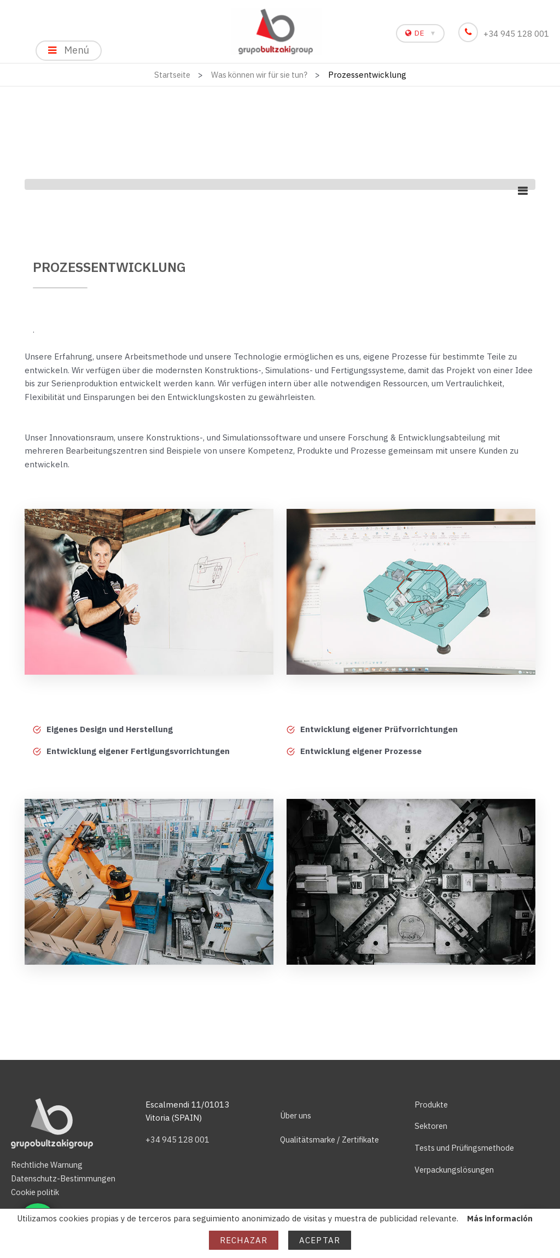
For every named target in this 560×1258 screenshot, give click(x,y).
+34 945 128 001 (506, 33)
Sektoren (433, 1126)
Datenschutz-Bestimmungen (66, 1178)
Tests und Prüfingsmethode (467, 1148)
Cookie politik (37, 1192)
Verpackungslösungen (457, 1169)
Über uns (297, 1115)
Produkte (432, 1104)
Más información (499, 1218)
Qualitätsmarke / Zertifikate (333, 1139)
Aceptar (319, 1240)
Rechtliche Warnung (50, 1165)
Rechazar (243, 1240)
